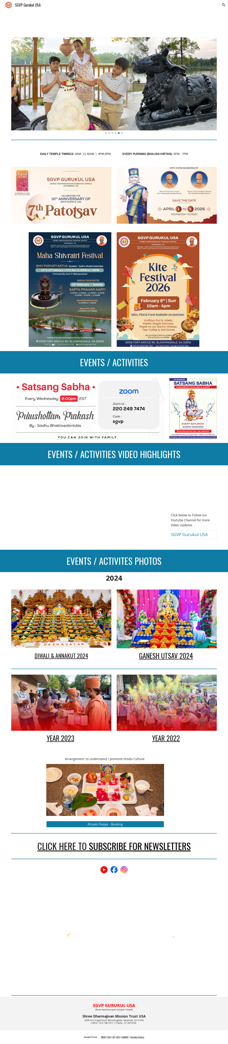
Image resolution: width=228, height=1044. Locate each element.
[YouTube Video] (35, 486)
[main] (114, 152)
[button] (223, 5)
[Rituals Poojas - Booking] (105, 824)
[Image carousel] (114, 85)
